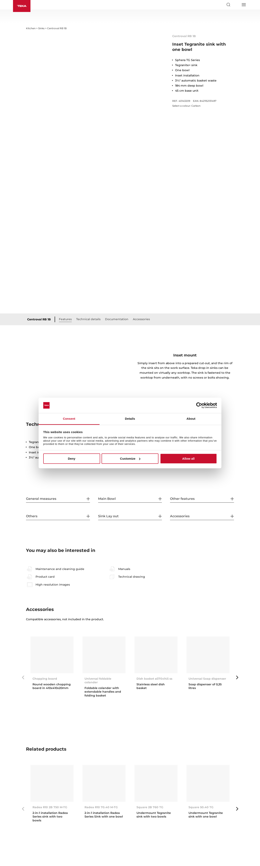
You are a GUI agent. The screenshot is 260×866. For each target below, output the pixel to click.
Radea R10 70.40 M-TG (101, 807)
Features (65, 319)
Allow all (188, 458)
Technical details (88, 319)
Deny (71, 458)
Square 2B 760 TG (149, 807)
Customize (130, 458)
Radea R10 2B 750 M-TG (49, 807)
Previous (23, 677)
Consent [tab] (69, 419)
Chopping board (44, 678)
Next (237, 677)
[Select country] (236, 4)
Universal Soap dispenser (207, 678)
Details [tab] (130, 419)
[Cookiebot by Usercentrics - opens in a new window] (199, 405)
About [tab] (190, 419)
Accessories (141, 319)
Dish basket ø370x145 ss (154, 678)
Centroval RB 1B (39, 319)
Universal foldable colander (97, 680)
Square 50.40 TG (200, 807)
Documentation (116, 319)
